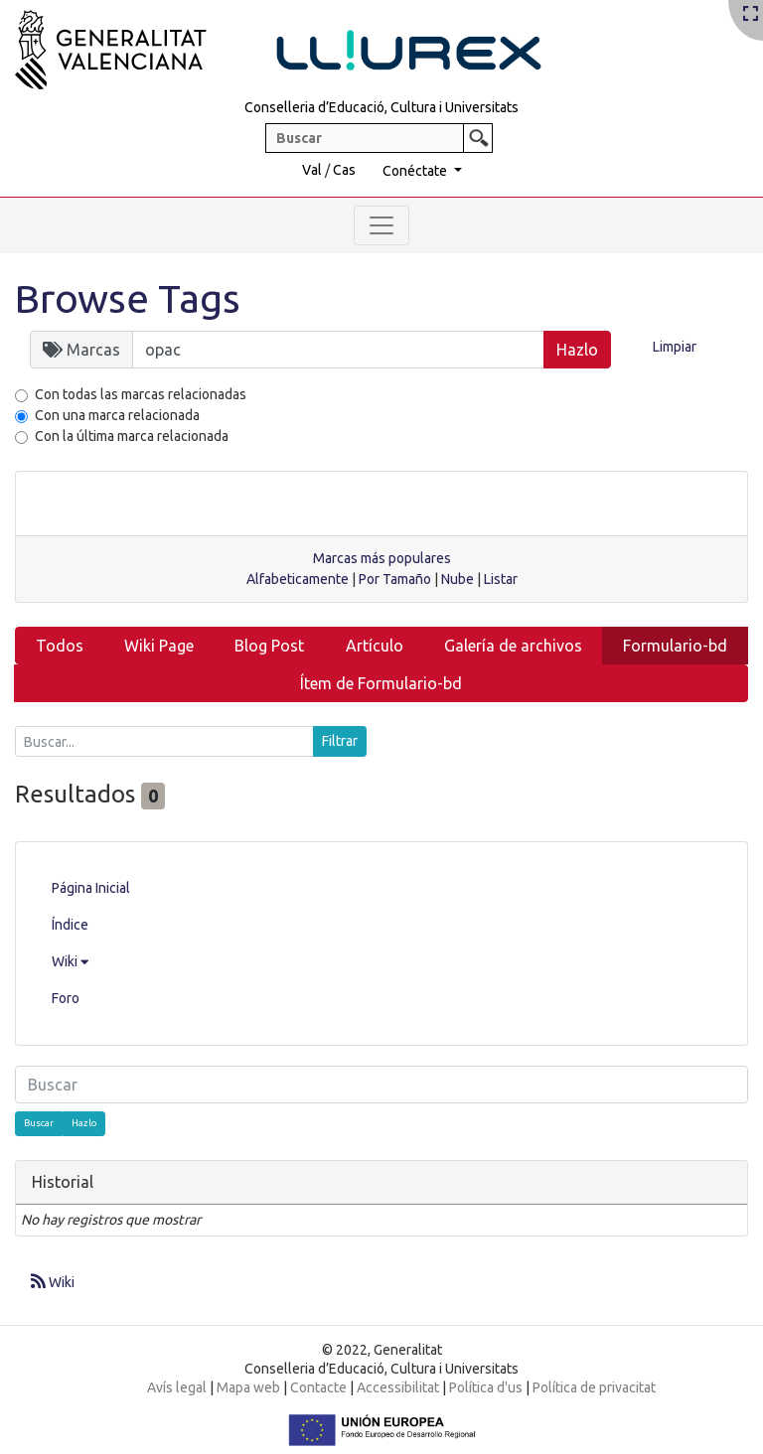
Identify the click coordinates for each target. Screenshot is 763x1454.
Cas (344, 170)
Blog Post (269, 645)
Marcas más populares (382, 558)
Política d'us (486, 1387)
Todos (59, 645)
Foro (65, 998)
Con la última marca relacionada (132, 436)
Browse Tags (127, 298)
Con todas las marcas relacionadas (140, 394)
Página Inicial (91, 888)
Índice (70, 925)
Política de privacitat (594, 1387)
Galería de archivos (513, 645)
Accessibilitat (398, 1387)
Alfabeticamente (297, 579)
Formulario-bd (675, 645)
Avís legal (177, 1387)
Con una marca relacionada (117, 415)
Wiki (70, 961)
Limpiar (674, 347)
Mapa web (248, 1387)
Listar (501, 579)
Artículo (374, 645)
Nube (457, 579)
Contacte (318, 1387)
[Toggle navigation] (381, 225)
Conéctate (416, 171)
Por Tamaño (395, 579)
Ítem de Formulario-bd (381, 683)
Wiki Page (159, 645)
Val (312, 170)
